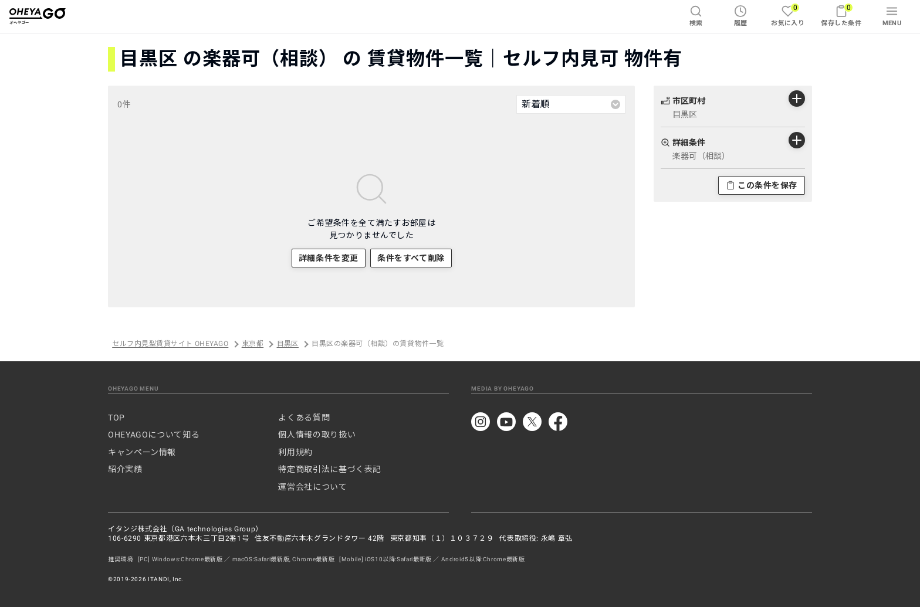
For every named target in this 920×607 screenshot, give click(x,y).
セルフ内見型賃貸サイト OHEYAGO (170, 344)
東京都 (252, 344)
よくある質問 (304, 417)
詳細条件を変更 (328, 258)
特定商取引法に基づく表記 (329, 469)
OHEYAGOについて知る (153, 434)
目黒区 (288, 344)
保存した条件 (841, 15)
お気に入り (787, 15)
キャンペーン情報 (142, 452)
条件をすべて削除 (410, 258)
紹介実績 (125, 469)
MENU (892, 16)
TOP (116, 417)
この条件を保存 (761, 185)
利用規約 (295, 452)
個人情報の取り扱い (317, 434)
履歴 (741, 16)
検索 (696, 16)
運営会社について (312, 486)
